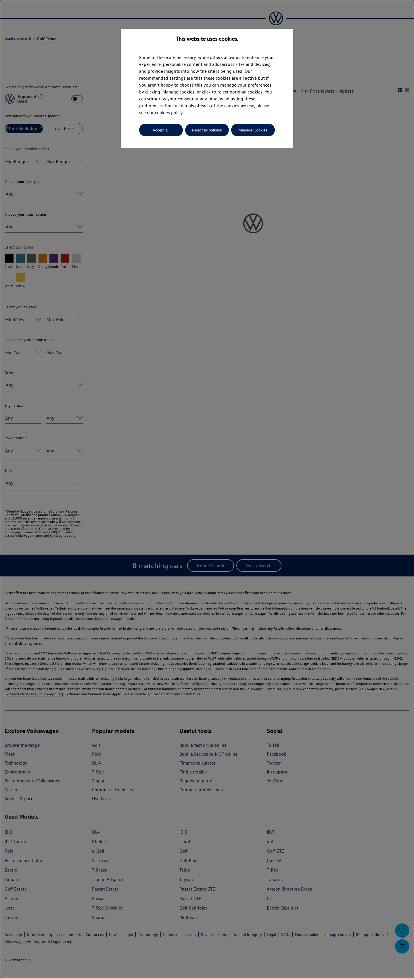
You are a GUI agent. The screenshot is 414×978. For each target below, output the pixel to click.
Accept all (161, 130)
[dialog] (207, 489)
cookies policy (169, 112)
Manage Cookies (253, 130)
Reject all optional (207, 130)
